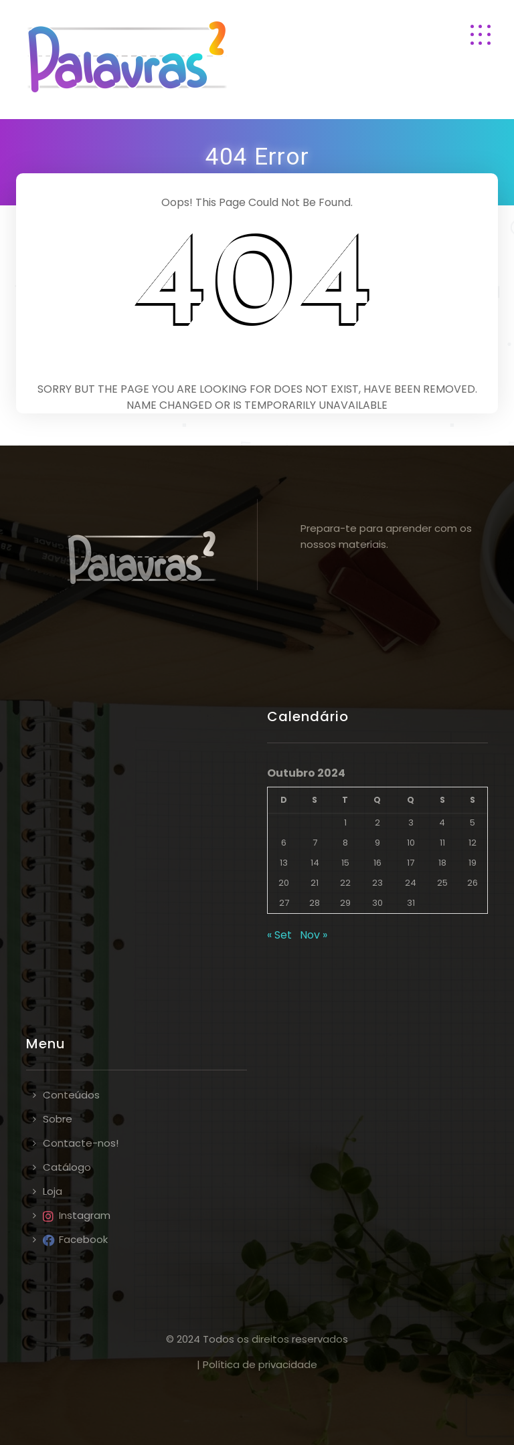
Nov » (313, 935)
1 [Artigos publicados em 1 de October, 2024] (345, 822)
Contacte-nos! (80, 1143)
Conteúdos (71, 1095)
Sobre (57, 1119)
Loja (52, 1191)
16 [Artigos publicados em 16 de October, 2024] (377, 862)
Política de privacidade (260, 1364)
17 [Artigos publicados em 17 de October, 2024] (410, 862)
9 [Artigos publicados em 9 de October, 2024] (377, 842)
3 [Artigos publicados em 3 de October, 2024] (411, 822)
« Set (279, 935)
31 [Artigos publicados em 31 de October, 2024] (411, 902)
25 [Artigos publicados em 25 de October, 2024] (442, 882)
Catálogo (67, 1167)
